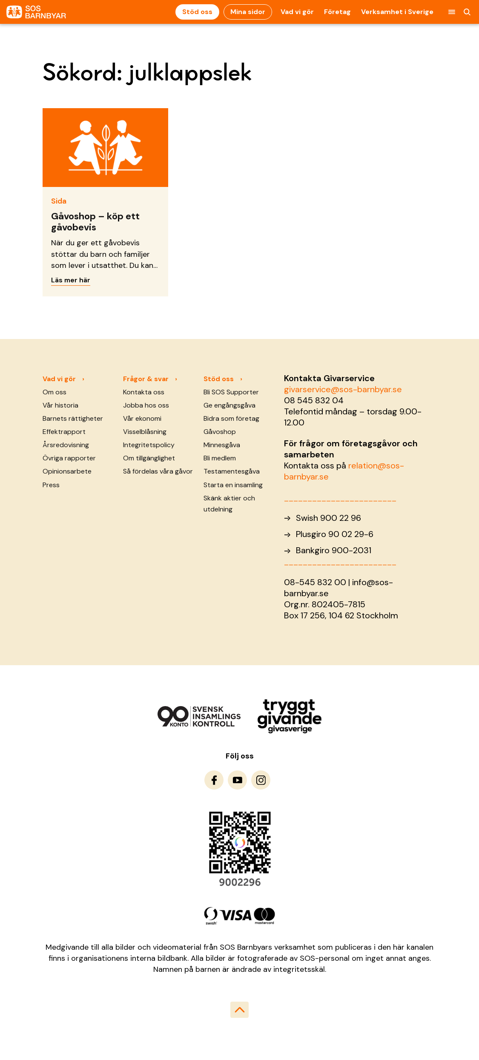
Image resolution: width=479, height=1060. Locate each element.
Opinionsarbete (67, 471)
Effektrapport (64, 431)
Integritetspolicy (149, 444)
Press (51, 484)
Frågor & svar (146, 378)
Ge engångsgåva (229, 405)
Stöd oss (197, 11)
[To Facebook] (214, 780)
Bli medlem (220, 458)
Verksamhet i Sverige (397, 11)
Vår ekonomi (142, 418)
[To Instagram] (260, 780)
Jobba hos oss (146, 405)
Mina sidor (247, 11)
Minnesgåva (222, 444)
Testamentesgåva (232, 471)
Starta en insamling (233, 484)
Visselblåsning (144, 431)
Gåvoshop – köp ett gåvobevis (95, 221)
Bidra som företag (231, 418)
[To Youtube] (237, 780)
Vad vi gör (297, 11)
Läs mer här (70, 280)
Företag (337, 11)
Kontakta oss (143, 392)
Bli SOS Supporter (231, 392)
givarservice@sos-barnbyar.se (343, 389)
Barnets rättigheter (73, 418)
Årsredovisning (66, 444)
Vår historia (60, 405)
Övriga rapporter (69, 458)
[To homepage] (36, 12)
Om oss (54, 392)
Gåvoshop (220, 431)
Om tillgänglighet (149, 458)
